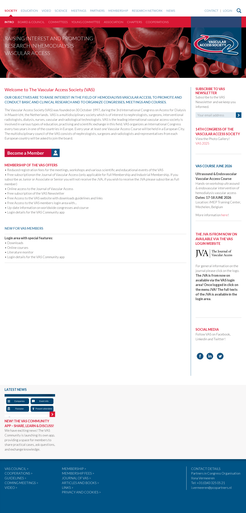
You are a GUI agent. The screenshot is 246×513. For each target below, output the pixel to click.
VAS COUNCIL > (16, 469)
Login (227, 10)
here (224, 215)
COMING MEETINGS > (21, 483)
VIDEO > (11, 488)
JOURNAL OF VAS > (76, 478)
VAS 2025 (203, 143)
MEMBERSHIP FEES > (78, 473)
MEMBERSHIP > (74, 469)
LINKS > (67, 488)
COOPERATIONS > (18, 473)
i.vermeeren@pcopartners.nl (211, 488)
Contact (211, 10)
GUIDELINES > (15, 478)
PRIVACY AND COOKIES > (81, 492)
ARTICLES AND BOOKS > (80, 483)
